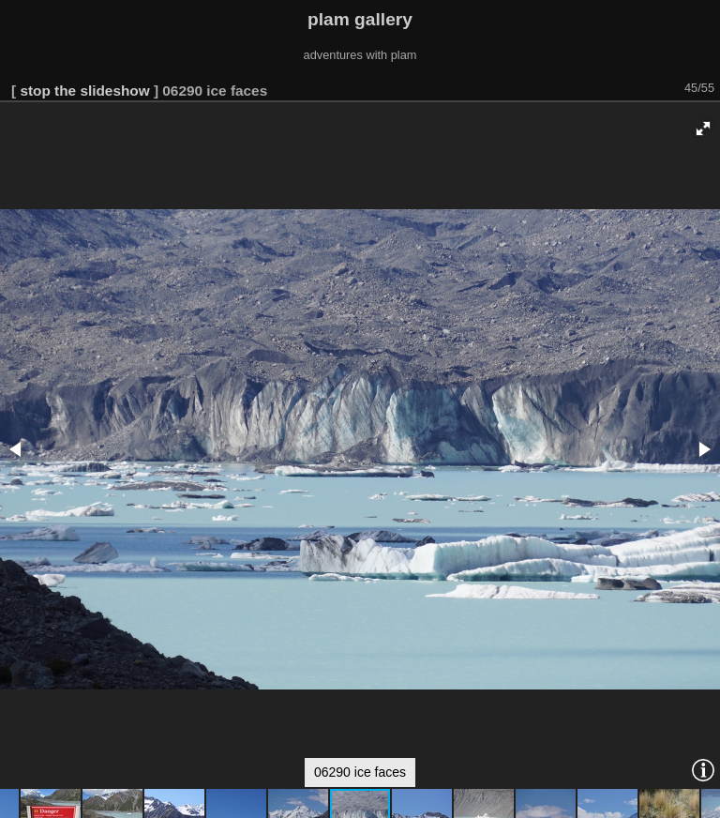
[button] (703, 129)
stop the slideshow (84, 90)
